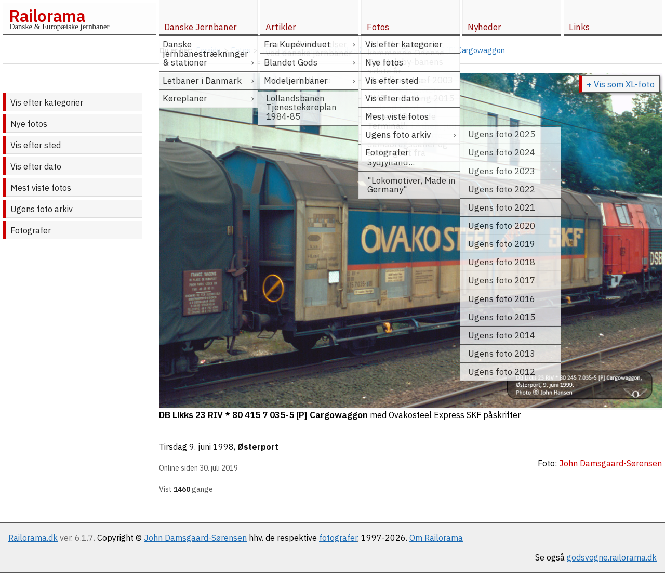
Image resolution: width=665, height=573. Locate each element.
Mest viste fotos (40, 188)
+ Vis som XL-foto (621, 84)
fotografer (338, 537)
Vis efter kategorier (46, 102)
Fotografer (30, 230)
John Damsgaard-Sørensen (195, 537)
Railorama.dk (33, 537)
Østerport (257, 446)
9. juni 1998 (211, 446)
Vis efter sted (35, 145)
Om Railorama (436, 537)
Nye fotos (28, 124)
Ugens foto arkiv (41, 209)
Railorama (47, 15)
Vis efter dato (35, 166)
